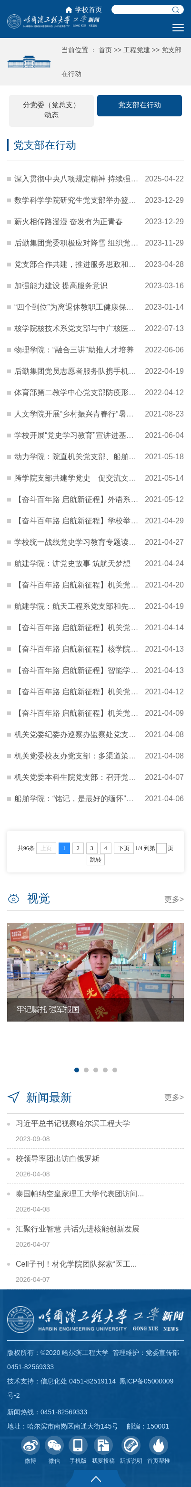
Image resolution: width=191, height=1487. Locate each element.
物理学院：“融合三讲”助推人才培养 (74, 350)
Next (172, 997)
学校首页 (88, 9)
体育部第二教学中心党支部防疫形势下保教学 (90, 392)
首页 (105, 50)
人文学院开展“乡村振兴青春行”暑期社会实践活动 (97, 414)
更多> (174, 899)
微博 (30, 1450)
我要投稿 (103, 1450)
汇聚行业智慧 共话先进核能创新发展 (78, 1229)
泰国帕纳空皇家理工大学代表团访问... (80, 1194)
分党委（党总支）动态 (51, 110)
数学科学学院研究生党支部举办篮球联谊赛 (86, 200)
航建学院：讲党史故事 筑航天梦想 (72, 563)
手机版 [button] (78, 1450)
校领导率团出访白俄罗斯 (58, 1159)
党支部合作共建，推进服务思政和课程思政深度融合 (102, 264)
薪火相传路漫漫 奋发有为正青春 (68, 222)
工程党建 (136, 50)
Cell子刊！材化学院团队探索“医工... (76, 1264)
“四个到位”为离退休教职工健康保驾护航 (81, 307)
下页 (124, 848)
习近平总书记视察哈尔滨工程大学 (73, 1123)
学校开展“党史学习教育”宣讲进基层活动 (81, 435)
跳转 (95, 859)
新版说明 (131, 1450)
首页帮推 (158, 1450)
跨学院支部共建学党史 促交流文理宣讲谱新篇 (94, 478)
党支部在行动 (139, 105)
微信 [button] (54, 1450)
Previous (18, 997)
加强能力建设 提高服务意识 (61, 286)
